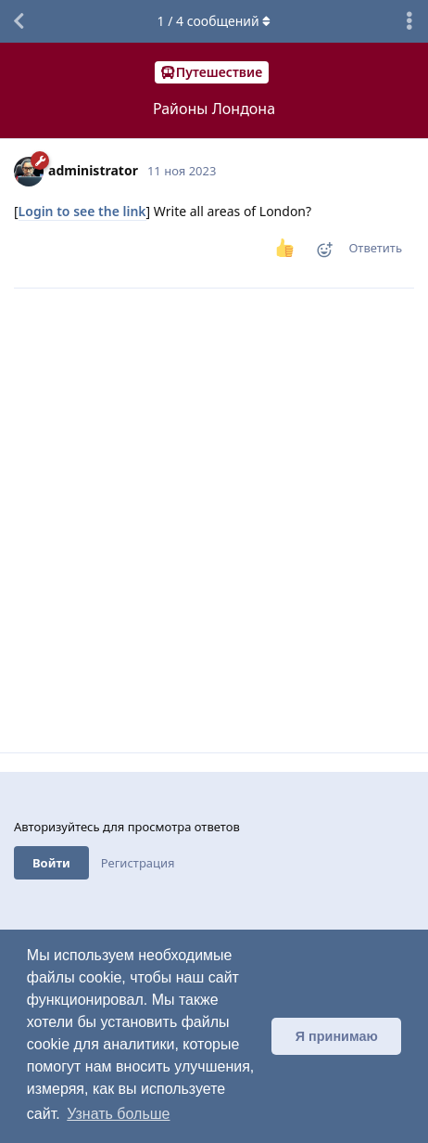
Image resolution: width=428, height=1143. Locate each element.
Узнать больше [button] (118, 1114)
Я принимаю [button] (337, 1036)
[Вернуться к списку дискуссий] (18, 21)
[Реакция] (318, 253)
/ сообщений (214, 21)
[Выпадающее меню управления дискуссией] (409, 21)
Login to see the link (82, 211)
